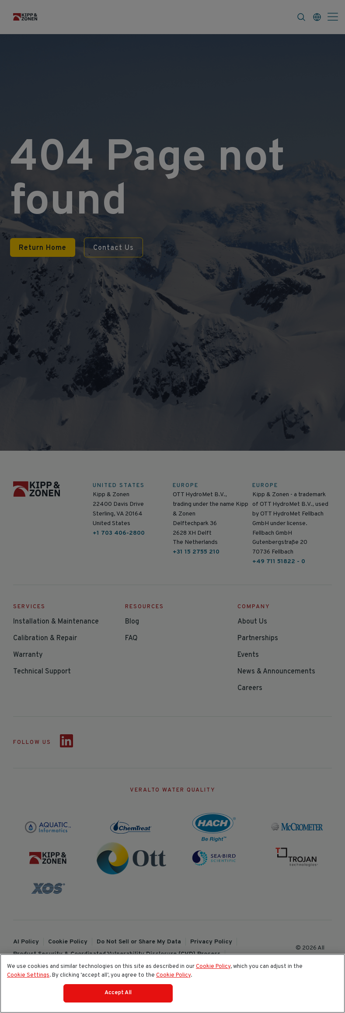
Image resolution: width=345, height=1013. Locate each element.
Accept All (118, 992)
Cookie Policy (213, 966)
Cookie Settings (28, 975)
